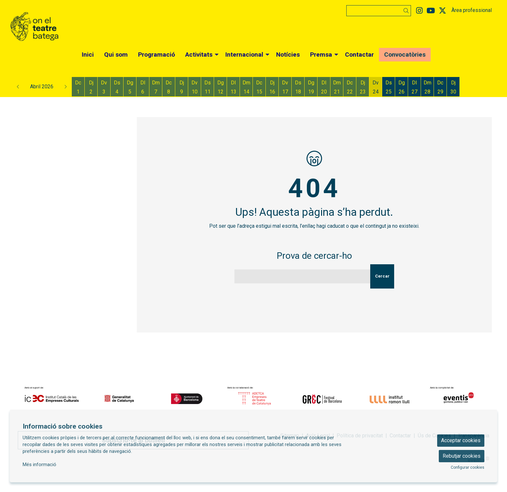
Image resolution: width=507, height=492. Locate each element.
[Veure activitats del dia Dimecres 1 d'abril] (78, 87)
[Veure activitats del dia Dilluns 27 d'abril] (414, 87)
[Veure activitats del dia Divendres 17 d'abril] (285, 87)
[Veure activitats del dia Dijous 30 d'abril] (453, 87)
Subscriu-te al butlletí (133, 440)
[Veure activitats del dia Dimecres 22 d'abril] (349, 87)
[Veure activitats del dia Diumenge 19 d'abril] (311, 87)
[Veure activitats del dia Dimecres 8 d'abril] (168, 87)
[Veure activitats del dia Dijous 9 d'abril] (181, 87)
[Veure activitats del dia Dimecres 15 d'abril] (259, 87)
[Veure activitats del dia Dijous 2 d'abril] (91, 87)
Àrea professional (471, 10)
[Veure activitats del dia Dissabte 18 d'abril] (298, 87)
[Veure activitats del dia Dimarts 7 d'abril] (155, 87)
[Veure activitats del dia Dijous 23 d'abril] (362, 87)
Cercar (382, 276)
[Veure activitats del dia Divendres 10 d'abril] (194, 87)
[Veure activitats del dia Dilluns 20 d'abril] (324, 87)
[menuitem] (419, 10)
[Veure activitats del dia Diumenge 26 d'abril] (401, 87)
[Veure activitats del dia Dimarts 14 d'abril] (246, 87)
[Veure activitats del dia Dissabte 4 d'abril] (117, 87)
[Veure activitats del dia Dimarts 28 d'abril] (427, 87)
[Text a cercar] (378, 10)
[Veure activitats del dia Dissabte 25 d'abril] (388, 87)
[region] (253, 399)
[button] (407, 10)
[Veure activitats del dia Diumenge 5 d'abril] (130, 87)
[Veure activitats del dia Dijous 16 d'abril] (272, 87)
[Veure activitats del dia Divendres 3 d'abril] (104, 87)
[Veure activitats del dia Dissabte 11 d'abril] (207, 87)
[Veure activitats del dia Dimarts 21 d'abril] (336, 87)
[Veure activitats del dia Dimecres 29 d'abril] (440, 87)
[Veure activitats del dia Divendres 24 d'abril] (375, 87)
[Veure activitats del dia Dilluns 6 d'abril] (142, 87)
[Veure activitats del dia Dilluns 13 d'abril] (233, 87)
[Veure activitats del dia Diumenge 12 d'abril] (220, 87)
